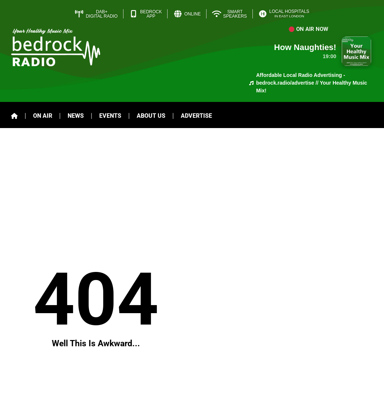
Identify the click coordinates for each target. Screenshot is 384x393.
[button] (309, 29)
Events (110, 115)
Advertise (196, 115)
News (76, 115)
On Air (42, 115)
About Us (151, 115)
